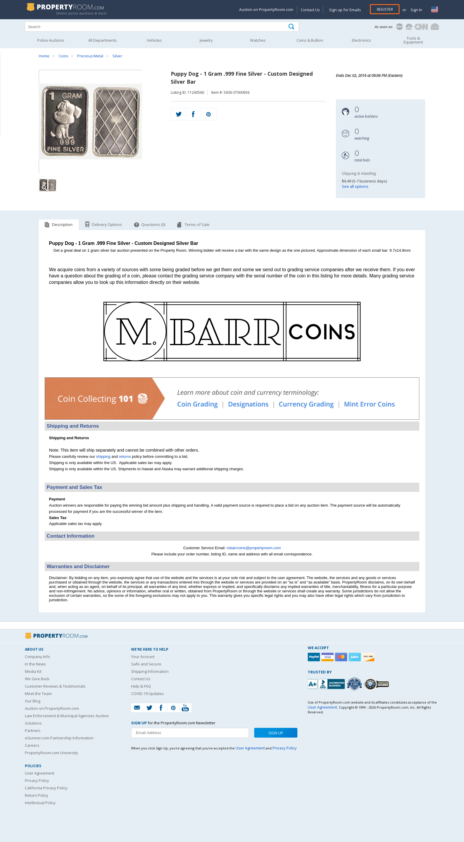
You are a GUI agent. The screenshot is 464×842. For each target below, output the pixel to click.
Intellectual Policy (40, 802)
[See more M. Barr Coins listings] (232, 369)
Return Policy (36, 795)
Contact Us (310, 9)
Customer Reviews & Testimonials (55, 686)
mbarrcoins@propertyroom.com (254, 548)
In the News (35, 664)
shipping (103, 456)
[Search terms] (162, 27)
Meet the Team (38, 693)
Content (6, 75)
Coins (63, 56)
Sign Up (275, 733)
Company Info (37, 656)
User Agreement (39, 773)
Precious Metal (90, 56)
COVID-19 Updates (147, 693)
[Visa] (328, 657)
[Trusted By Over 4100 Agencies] (355, 684)
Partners (33, 730)
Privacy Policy (37, 780)
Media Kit (33, 671)
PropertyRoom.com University (51, 752)
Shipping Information (150, 671)
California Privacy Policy (46, 788)
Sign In (416, 9)
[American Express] (355, 657)
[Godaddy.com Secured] (377, 684)
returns (125, 456)
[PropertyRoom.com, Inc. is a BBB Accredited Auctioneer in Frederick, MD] (327, 683)
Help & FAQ (141, 686)
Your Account (142, 656)
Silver (117, 56)
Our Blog (32, 701)
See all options (355, 186)
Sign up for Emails (345, 9)
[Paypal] (314, 657)
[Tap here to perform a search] (292, 26)
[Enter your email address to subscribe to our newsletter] (190, 733)
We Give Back (37, 678)
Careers (32, 745)
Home (44, 56)
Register (385, 9)
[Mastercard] (342, 657)
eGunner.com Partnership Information (59, 738)
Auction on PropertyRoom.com (266, 9)
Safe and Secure (146, 664)
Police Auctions (50, 40)
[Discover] (369, 657)
